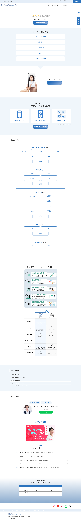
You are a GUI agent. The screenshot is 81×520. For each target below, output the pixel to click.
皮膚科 (37, 230)
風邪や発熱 (21, 173)
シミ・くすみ (21, 246)
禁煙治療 (40, 197)
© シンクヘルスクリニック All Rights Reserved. (16, 518)
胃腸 (34, 173)
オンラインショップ (64, 5)
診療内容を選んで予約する (53, 104)
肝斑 (34, 246)
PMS (59, 210)
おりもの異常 (47, 215)
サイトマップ (52, 508)
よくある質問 (72, 5)
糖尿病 (21, 191)
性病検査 (59, 215)
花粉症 (47, 173)
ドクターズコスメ (59, 246)
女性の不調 (21, 215)
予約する (47, 169)
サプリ (34, 252)
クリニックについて (49, 5)
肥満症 (59, 191)
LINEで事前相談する (41, 151)
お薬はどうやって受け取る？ (16, 371)
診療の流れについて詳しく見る (65, 145)
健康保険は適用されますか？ (16, 377)
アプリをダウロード (46, 399)
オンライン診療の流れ (34, 399)
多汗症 (40, 234)
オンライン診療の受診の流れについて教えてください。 (22, 383)
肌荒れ (47, 246)
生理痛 (47, 210)
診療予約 (77, 1)
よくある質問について (48, 357)
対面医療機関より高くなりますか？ (18, 374)
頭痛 (34, 178)
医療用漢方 (47, 178)
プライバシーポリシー (42, 508)
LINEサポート (46, 409)
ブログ (78, 5)
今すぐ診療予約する (40, 44)
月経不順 (34, 215)
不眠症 (59, 173)
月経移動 (34, 210)
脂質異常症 (47, 191)
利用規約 (33, 508)
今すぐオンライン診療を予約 (40, 148)
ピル (22, 210)
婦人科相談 (40, 221)
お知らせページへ (40, 470)
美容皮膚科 (37, 243)
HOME (3, 508)
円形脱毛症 (53, 234)
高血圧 (34, 191)
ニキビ (27, 234)
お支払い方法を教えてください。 (17, 380)
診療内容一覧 (9, 1)
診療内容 (56, 5)
